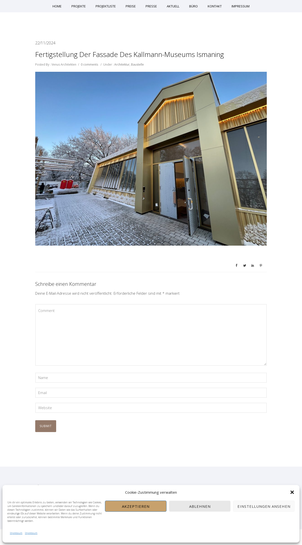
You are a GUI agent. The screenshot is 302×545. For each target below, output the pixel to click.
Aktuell (173, 6)
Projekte (78, 6)
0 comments (89, 64)
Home (57, 6)
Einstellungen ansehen (263, 506)
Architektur (122, 64)
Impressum (16, 533)
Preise (131, 6)
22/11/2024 (45, 43)
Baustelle (137, 64)
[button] (292, 492)
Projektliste (106, 6)
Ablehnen (200, 506)
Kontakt (215, 6)
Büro (193, 6)
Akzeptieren (136, 506)
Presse (151, 6)
